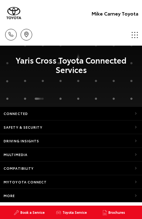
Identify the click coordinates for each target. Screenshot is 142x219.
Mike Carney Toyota (115, 13)
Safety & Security (23, 127)
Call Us (11, 33)
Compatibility (19, 168)
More (9, 195)
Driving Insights (21, 140)
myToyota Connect (25, 181)
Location (26, 33)
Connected (16, 113)
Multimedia (16, 154)
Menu (134, 34)
